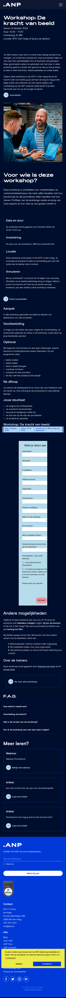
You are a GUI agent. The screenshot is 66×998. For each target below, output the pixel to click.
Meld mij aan (33, 874)
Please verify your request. (32, 584)
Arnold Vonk (9, 670)
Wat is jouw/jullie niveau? (31, 536)
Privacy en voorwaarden (14, 973)
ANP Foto (8, 945)
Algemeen (10, 865)
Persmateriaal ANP (12, 969)
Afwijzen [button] (19, 964)
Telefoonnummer (29, 480)
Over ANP (8, 941)
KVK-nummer (27, 526)
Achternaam (27, 451)
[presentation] (39, 590)
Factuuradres (27, 499)
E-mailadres (27, 470)
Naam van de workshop (31, 518)
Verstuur (41, 601)
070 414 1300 (10, 924)
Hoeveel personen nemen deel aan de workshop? (34, 546)
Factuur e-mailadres (29, 508)
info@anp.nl (8, 927)
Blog (5, 938)
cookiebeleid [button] (10, 958)
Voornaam (26, 461)
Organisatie (27, 489)
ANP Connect (9, 948)
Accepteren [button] (47, 964)
